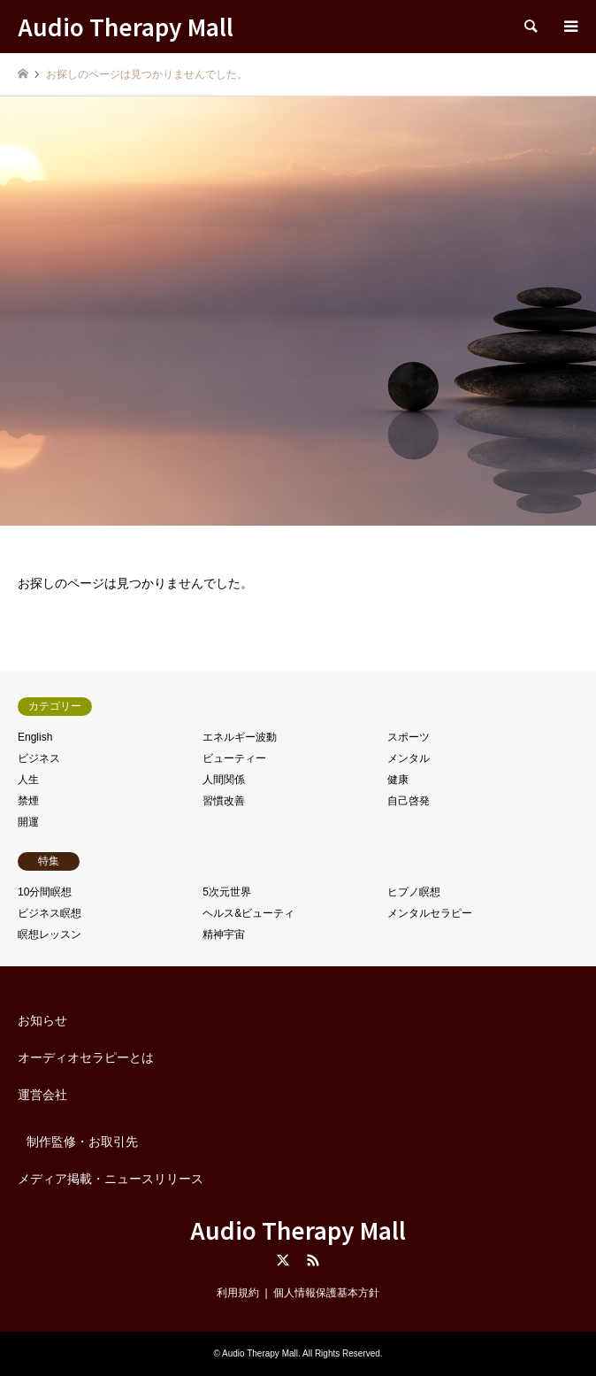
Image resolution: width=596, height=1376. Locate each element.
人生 (28, 779)
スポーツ (408, 737)
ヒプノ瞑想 (413, 892)
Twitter (283, 1260)
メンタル (408, 758)
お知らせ (42, 1020)
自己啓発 (408, 801)
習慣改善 (223, 801)
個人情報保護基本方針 (326, 1293)
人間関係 (223, 779)
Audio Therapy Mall (298, 1229)
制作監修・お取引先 (82, 1141)
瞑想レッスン (49, 934)
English (35, 737)
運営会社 (42, 1095)
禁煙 (28, 801)
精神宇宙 (223, 934)
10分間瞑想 (45, 892)
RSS (313, 1260)
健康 (398, 779)
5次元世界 (226, 892)
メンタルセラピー (429, 913)
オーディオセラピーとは (86, 1057)
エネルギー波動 (239, 737)
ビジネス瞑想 (49, 913)
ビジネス (39, 758)
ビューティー (234, 758)
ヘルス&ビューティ (248, 913)
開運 (28, 822)
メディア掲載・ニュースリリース (110, 1179)
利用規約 (238, 1293)
